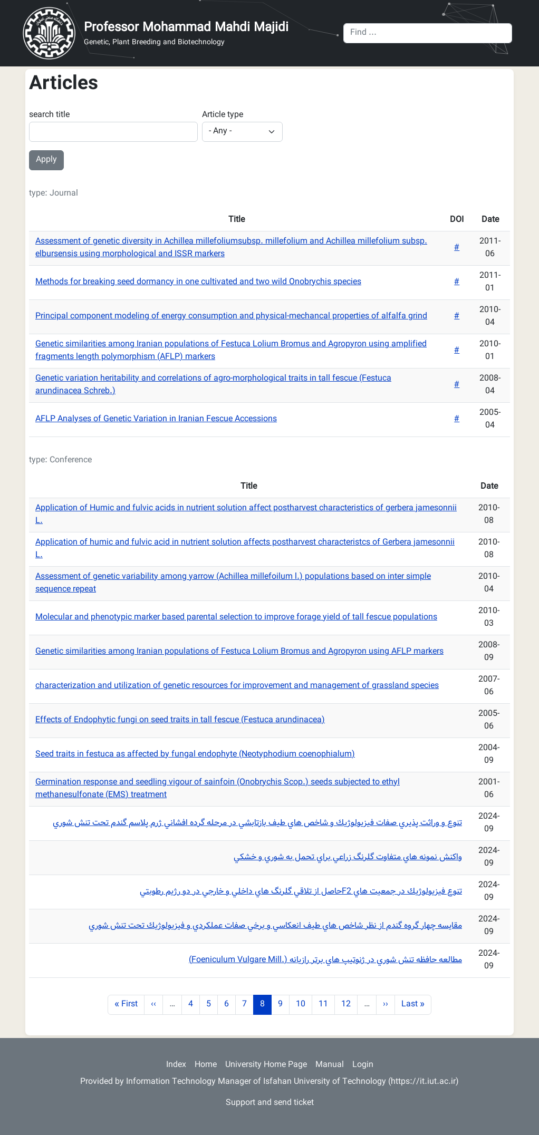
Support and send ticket (270, 1103)
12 (349, 1004)
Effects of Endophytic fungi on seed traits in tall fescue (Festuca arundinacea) (180, 720)
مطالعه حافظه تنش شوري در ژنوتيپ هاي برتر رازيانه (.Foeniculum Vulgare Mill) (325, 960)
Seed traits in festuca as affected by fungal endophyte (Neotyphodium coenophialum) (195, 754)
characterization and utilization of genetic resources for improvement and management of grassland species (237, 686)
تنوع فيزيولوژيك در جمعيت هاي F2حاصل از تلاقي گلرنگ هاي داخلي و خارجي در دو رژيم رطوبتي (301, 891)
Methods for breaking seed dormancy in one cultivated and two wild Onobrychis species (198, 282)
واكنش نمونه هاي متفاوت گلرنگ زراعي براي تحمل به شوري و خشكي (348, 857)
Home (206, 1065)
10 (303, 1004)
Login (362, 1065)
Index (176, 1065)
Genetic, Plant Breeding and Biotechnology (154, 42)
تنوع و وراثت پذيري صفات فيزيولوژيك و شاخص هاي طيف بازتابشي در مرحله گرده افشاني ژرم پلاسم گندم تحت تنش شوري (257, 823)
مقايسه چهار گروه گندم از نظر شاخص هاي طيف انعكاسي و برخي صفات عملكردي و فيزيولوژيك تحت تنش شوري (275, 926)
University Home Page (266, 1065)
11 (326, 1004)
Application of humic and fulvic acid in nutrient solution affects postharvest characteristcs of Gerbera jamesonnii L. (245, 549)
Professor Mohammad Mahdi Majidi (186, 28)
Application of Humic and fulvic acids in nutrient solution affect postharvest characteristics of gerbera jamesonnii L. (246, 515)
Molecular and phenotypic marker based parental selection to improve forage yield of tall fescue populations (236, 617)
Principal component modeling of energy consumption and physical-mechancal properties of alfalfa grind (231, 316)
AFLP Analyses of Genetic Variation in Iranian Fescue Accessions (156, 419)
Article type (222, 115)
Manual (329, 1065)
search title (49, 115)
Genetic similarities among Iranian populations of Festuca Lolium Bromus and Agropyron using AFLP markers (239, 651)
